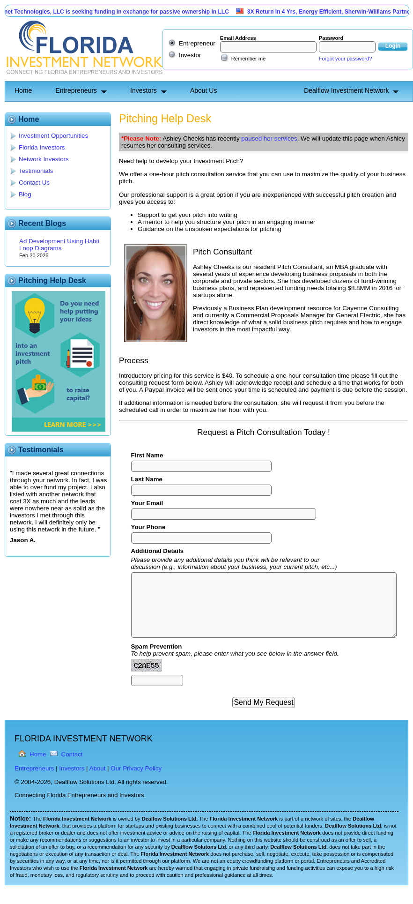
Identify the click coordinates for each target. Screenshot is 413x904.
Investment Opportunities (53, 135)
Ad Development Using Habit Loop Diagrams (59, 245)
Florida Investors (42, 147)
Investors (143, 90)
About (97, 768)
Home (23, 90)
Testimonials (36, 170)
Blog (25, 194)
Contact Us (34, 182)
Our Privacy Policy (136, 768)
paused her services (269, 138)
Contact (72, 754)
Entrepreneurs (76, 90)
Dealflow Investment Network (346, 90)
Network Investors (44, 159)
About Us (203, 90)
